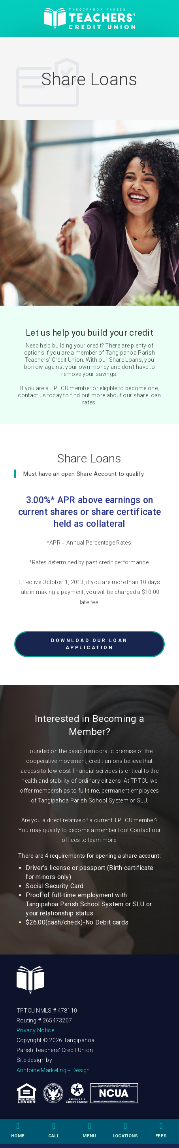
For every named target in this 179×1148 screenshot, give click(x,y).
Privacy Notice (35, 1030)
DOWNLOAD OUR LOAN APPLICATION (89, 644)
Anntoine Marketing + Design (53, 1070)
